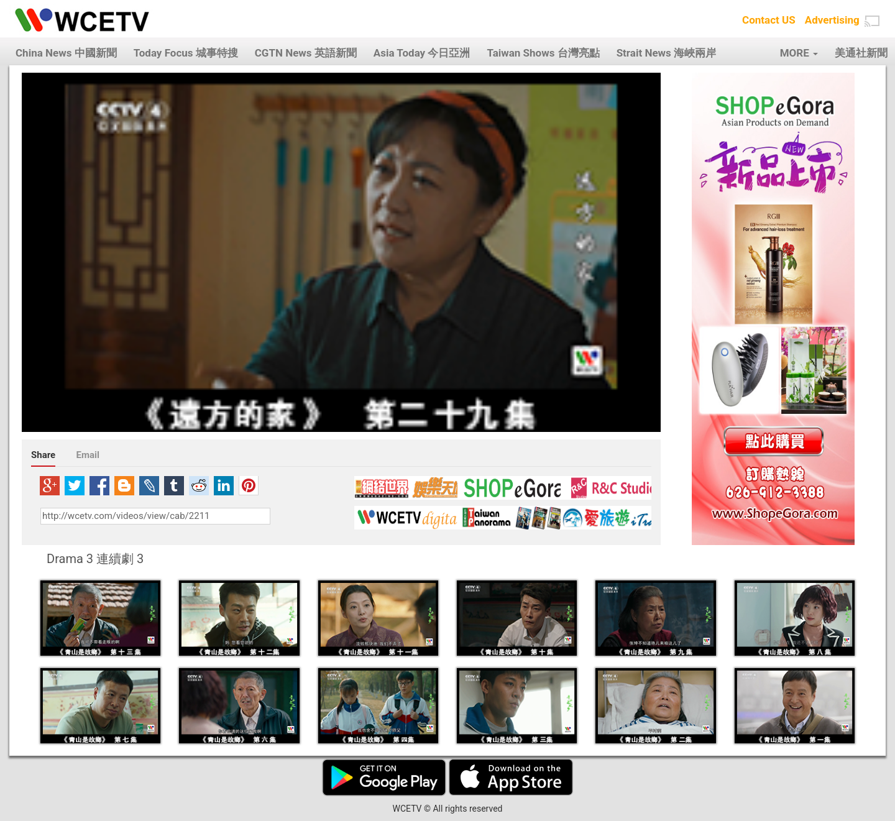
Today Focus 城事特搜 (186, 53)
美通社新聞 (861, 53)
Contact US (769, 20)
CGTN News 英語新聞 (306, 53)
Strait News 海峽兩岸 (666, 53)
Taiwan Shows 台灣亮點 (543, 53)
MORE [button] (799, 53)
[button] (872, 21)
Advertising (832, 20)
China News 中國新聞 (66, 53)
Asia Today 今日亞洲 (422, 53)
